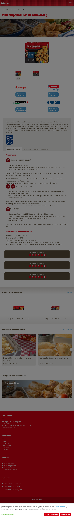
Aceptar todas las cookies (51, 514)
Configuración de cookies (7, 514)
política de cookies (60, 506)
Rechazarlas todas (65, 514)
